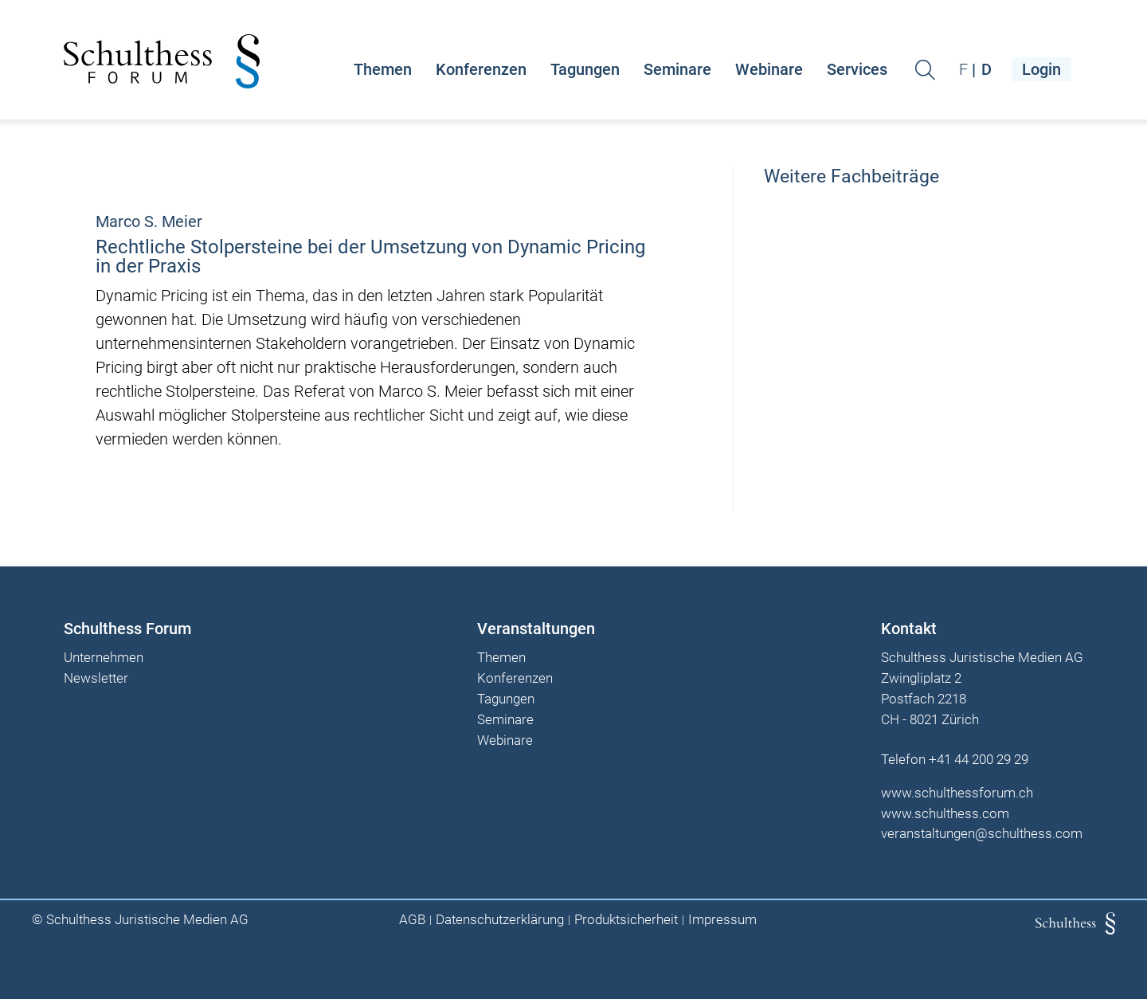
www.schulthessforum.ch (957, 793)
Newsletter (96, 679)
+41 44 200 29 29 (978, 759)
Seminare (677, 69)
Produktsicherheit (626, 919)
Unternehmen (103, 658)
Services (857, 69)
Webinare (769, 69)
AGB (412, 919)
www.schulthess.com (945, 813)
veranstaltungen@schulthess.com (981, 833)
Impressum (722, 919)
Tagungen (585, 69)
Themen (383, 69)
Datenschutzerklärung (500, 919)
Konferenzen (481, 69)
